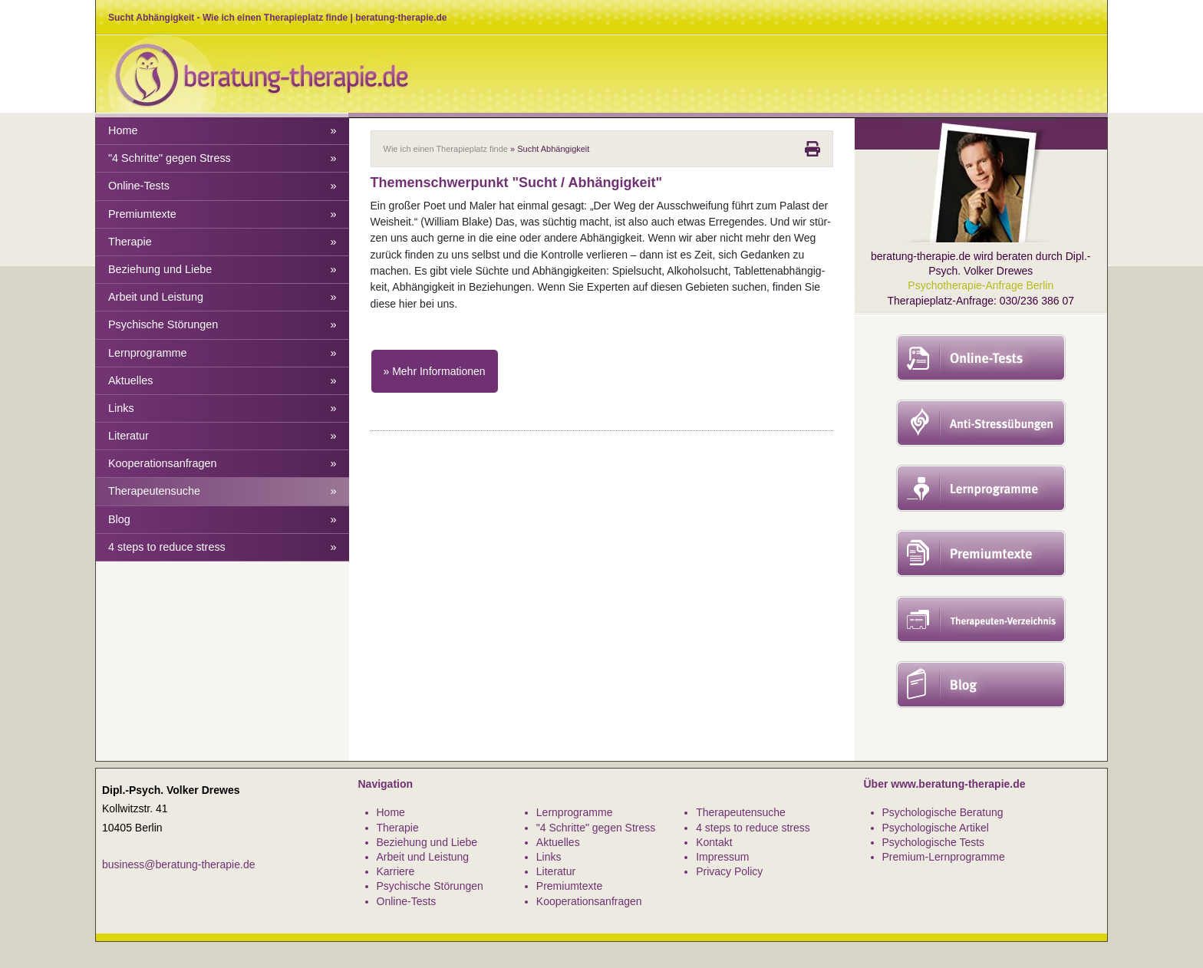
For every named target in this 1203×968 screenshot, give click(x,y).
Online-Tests (222, 186)
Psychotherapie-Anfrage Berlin (980, 285)
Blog (222, 519)
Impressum (722, 857)
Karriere (396, 871)
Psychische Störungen (222, 325)
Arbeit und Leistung (222, 297)
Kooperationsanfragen (222, 463)
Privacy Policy (729, 871)
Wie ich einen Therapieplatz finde (446, 148)
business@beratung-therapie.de (178, 864)
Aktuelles (222, 381)
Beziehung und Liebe (222, 269)
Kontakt (714, 842)
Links (222, 408)
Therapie (222, 242)
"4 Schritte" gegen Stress (222, 158)
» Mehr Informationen (435, 371)
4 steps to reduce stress (222, 547)
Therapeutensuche (222, 491)
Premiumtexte (222, 214)
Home (222, 130)
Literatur (222, 436)
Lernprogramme (222, 353)
